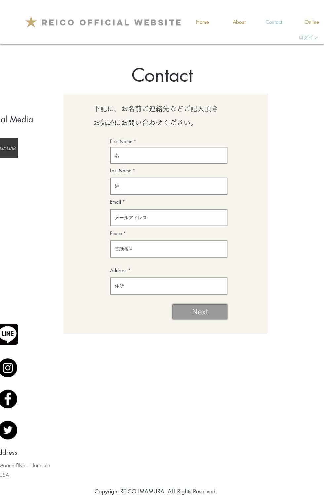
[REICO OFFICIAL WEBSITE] (112, 22)
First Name (121, 141)
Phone (116, 233)
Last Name (120, 170)
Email (115, 202)
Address (118, 270)
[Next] (200, 312)
